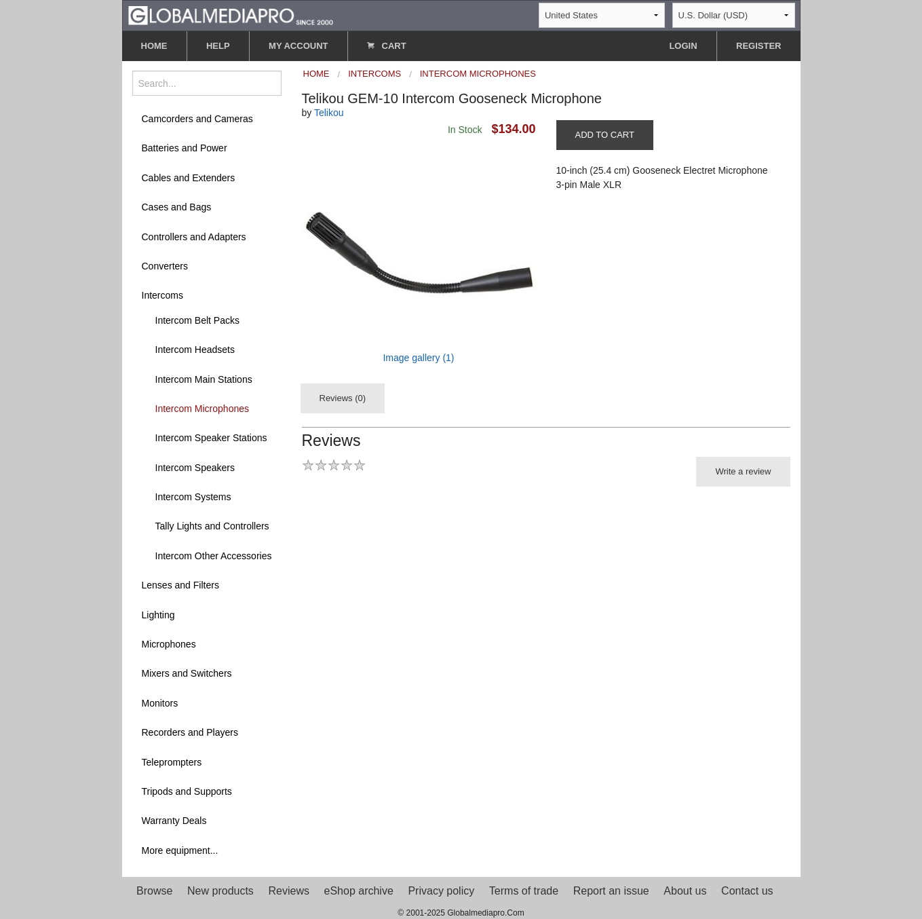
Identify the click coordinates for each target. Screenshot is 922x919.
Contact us (747, 891)
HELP (218, 46)
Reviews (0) (343, 398)
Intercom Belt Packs (197, 320)
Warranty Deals (174, 820)
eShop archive (358, 891)
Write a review (743, 471)
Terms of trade (523, 891)
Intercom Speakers (195, 467)
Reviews (288, 891)
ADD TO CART (604, 135)
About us (685, 891)
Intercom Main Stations (203, 379)
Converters (165, 266)
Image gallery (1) (418, 357)
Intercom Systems (193, 496)
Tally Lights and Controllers (212, 526)
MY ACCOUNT (298, 46)
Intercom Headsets (195, 349)
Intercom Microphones (202, 408)
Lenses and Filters (180, 585)
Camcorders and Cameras (197, 118)
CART (386, 46)
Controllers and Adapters (194, 236)
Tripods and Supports (187, 791)
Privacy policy (441, 891)
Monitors (160, 703)
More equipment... (180, 850)
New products (220, 891)
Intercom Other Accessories (213, 555)
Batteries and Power (184, 148)
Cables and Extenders (188, 177)
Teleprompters (172, 762)
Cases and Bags (177, 207)
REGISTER (758, 46)
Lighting (158, 614)
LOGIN (683, 46)
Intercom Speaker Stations (211, 437)
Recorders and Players (190, 732)
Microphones (169, 644)
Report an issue (611, 891)
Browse (154, 891)
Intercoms (162, 295)
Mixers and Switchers (187, 673)
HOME (154, 46)
